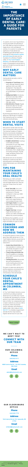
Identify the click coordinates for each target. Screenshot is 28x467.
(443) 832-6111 (14, 358)
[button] (24, 4)
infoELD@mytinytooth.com (14, 427)
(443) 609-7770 (14, 413)
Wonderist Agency (12, 463)
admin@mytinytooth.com (14, 372)
